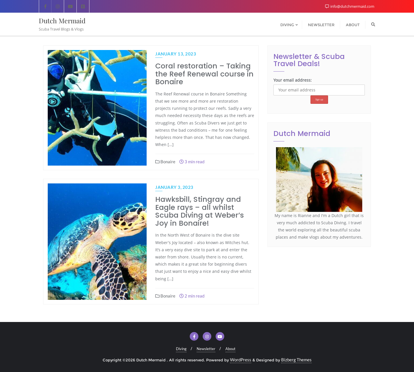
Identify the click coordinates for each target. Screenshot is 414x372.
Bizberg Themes (296, 359)
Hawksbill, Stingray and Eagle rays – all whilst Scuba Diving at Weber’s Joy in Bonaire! (199, 211)
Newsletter (206, 348)
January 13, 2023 (175, 53)
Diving (181, 348)
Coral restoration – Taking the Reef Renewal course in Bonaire (204, 74)
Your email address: (292, 80)
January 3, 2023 (174, 187)
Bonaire (165, 161)
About (230, 348)
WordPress (240, 359)
